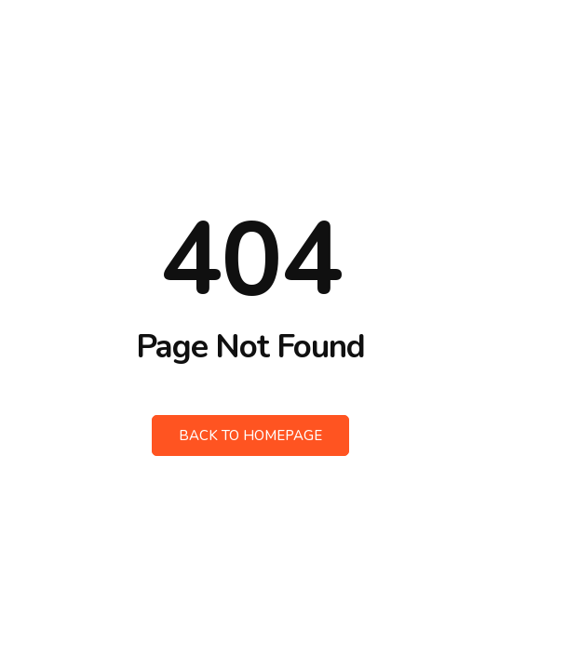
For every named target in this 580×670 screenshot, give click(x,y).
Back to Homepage (250, 435)
